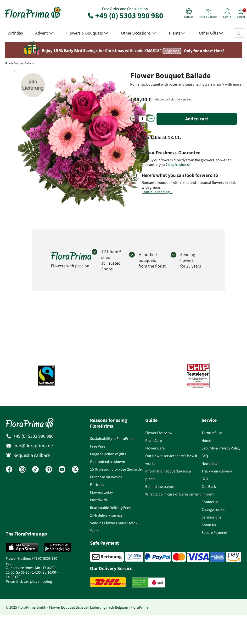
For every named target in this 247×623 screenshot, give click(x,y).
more (237, 84)
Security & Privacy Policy (221, 448)
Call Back (209, 486)
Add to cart (196, 119)
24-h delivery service (106, 515)
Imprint (207, 494)
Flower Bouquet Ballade (19, 63)
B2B (205, 478)
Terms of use (212, 432)
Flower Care (155, 448)
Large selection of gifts (108, 453)
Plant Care (153, 440)
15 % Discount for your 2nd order (116, 469)
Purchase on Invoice (106, 476)
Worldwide (99, 499)
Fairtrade (97, 484)
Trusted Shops (111, 266)
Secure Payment (214, 532)
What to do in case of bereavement (173, 494)
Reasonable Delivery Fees (110, 507)
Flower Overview (158, 432)
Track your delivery (217, 471)
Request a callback (32, 455)
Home (206, 440)
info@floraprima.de (33, 446)
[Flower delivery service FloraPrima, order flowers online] (33, 18)
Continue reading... (157, 191)
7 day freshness (178, 164)
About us (209, 524)
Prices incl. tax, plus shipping (29, 581)
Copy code (172, 51)
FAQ (205, 455)
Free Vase (97, 446)
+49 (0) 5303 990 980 (125, 15)
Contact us (210, 501)
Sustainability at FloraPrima (112, 438)
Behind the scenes (159, 486)
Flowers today (101, 492)
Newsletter (210, 463)
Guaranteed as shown (107, 461)
